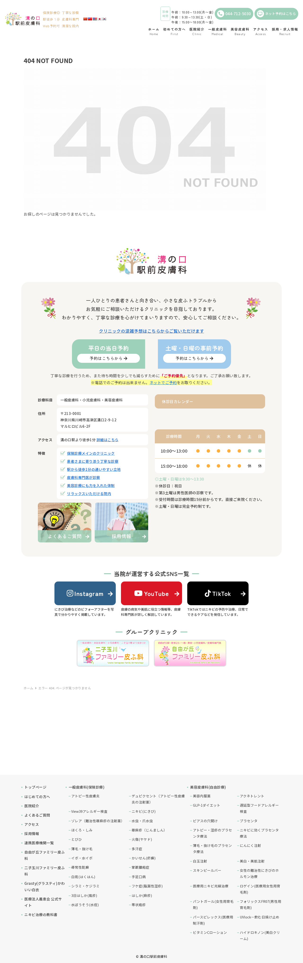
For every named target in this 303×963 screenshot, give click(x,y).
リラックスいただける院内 (89, 493)
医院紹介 (31, 805)
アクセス (31, 824)
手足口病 (139, 876)
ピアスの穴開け (205, 820)
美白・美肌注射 (252, 861)
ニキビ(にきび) (144, 811)
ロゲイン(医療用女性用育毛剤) (260, 889)
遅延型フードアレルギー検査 (259, 808)
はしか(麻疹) (142, 895)
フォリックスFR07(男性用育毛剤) (260, 904)
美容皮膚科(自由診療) (208, 787)
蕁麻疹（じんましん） (149, 829)
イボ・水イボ (82, 857)
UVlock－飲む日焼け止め (259, 916)
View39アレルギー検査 (89, 811)
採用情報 (31, 833)
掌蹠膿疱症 (140, 867)
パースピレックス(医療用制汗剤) (213, 920)
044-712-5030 (234, 13)
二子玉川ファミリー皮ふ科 (44, 871)
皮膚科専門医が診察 (83, 477)
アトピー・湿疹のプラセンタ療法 (212, 833)
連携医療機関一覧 (39, 842)
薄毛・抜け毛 (82, 848)
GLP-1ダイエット (206, 805)
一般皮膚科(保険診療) (87, 787)
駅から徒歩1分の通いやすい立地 (94, 469)
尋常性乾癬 (80, 867)
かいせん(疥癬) (144, 857)
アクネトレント (252, 795)
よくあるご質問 (37, 815)
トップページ (35, 787)
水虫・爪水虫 (142, 820)
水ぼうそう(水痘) (85, 904)
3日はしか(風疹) (84, 895)
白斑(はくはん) (83, 876)
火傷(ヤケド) (142, 839)
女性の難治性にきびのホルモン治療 (259, 873)
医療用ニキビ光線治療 (210, 885)
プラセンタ (249, 820)
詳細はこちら (108, 439)
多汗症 (137, 848)
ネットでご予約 (163, 382)
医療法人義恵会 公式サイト (43, 902)
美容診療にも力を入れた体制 (91, 485)
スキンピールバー (207, 870)
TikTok (218, 593)
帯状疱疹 (139, 904)
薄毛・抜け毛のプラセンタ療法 (212, 848)
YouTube (151, 593)
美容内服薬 (202, 795)
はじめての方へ (37, 796)
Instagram (85, 593)
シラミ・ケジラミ (85, 885)
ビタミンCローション (210, 932)
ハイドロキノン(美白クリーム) (260, 935)
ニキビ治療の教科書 (41, 914)
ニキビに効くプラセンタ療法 (259, 833)
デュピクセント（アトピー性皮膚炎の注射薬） (158, 798)
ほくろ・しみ (82, 829)
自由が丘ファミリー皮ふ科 (44, 855)
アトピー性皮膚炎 (85, 795)
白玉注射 (200, 861)
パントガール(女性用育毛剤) (213, 904)
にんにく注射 (250, 845)
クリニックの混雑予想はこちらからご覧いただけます (151, 331)
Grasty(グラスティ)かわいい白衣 (44, 886)
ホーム (28, 688)
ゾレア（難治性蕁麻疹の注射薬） (98, 820)
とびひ (76, 839)
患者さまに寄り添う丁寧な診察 (92, 461)
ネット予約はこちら (276, 13)
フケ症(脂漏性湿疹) (147, 885)
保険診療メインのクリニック (91, 453)
